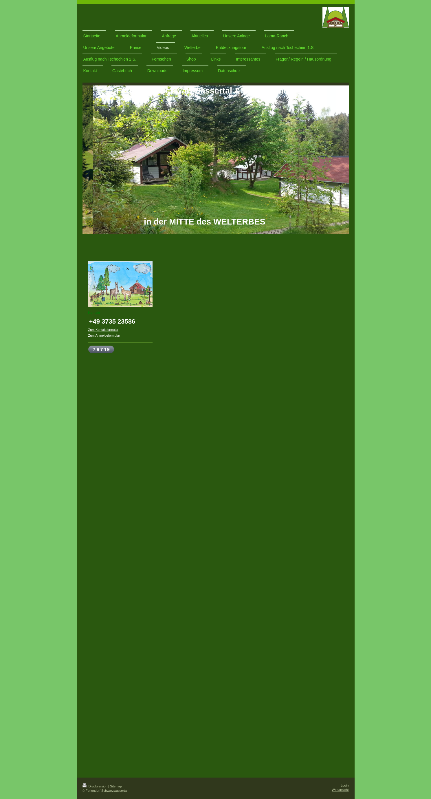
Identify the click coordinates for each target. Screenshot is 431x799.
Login (345, 785)
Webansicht (340, 789)
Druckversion (95, 786)
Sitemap (116, 786)
